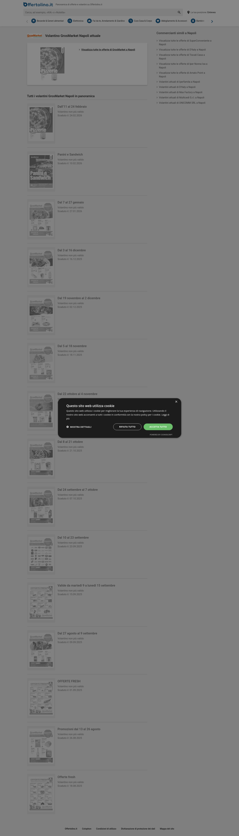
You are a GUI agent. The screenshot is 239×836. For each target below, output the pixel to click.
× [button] (176, 402)
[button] (79, 427)
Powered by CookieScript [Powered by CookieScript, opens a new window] (161, 434)
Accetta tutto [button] (158, 426)
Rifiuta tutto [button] (126, 426)
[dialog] (119, 418)
